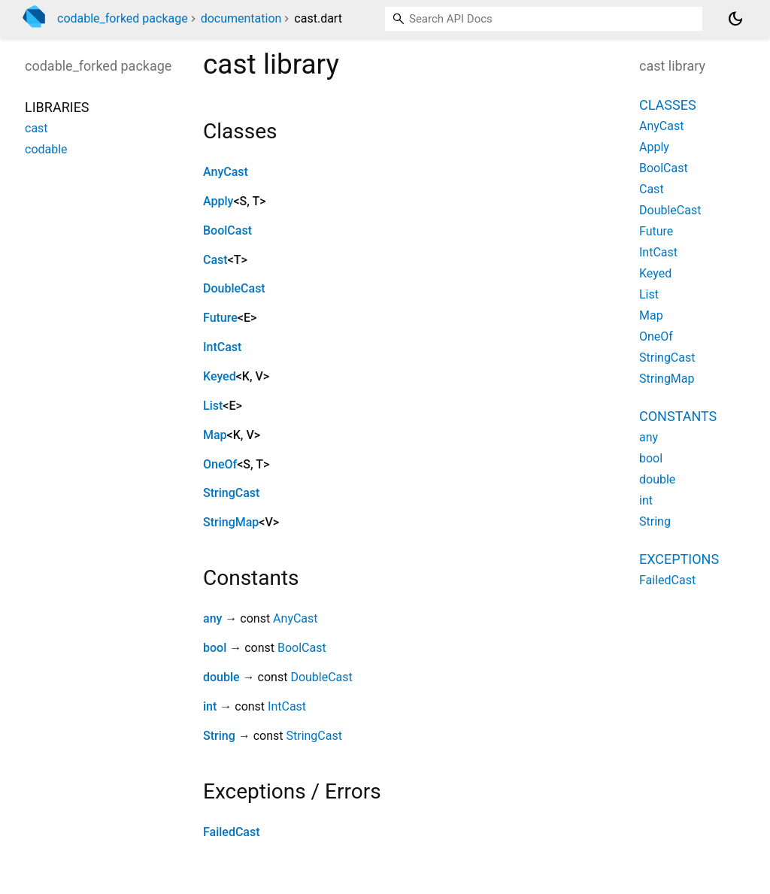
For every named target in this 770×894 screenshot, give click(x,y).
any (212, 618)
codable (46, 149)
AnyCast (225, 172)
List (213, 406)
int (210, 706)
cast (36, 128)
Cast (215, 260)
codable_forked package (122, 18)
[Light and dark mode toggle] (735, 19)
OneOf (220, 464)
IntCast (222, 347)
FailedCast (231, 832)
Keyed (219, 376)
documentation (241, 18)
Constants (678, 416)
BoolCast (227, 230)
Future (220, 318)
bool (214, 648)
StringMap (231, 522)
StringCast (231, 493)
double (221, 677)
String (219, 736)
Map (215, 435)
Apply (218, 201)
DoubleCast (234, 288)
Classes (667, 105)
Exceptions (679, 559)
